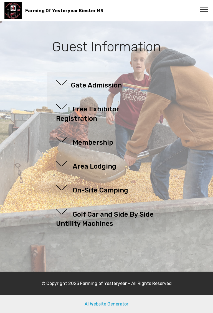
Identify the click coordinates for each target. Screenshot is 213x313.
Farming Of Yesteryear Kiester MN (64, 10)
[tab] (106, 84)
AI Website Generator (106, 304)
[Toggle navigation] (204, 9)
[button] (106, 83)
